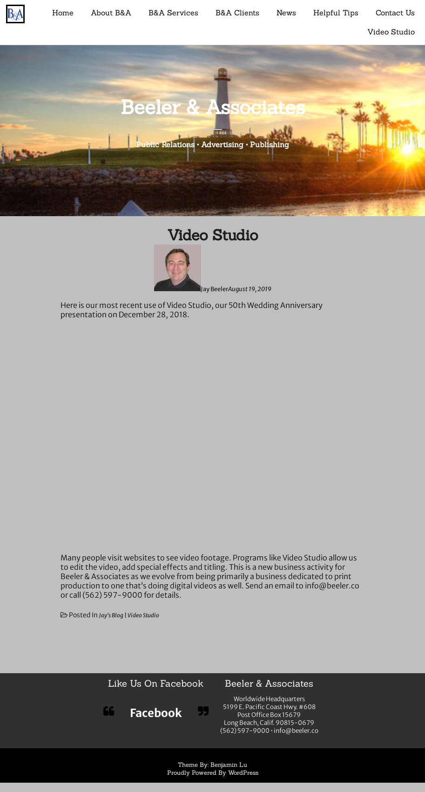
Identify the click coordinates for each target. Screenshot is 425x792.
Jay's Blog (111, 615)
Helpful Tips (335, 12)
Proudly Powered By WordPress (212, 773)
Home (63, 12)
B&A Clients (237, 12)
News (286, 12)
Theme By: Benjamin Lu (212, 765)
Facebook (156, 713)
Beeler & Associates (213, 107)
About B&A (111, 12)
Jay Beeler (214, 289)
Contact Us (395, 12)
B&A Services (173, 12)
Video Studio (391, 31)
